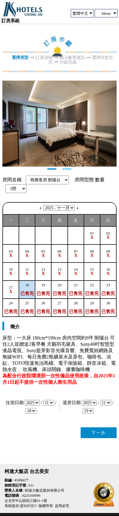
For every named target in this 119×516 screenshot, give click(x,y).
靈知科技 (27, 506)
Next (7, 123)
